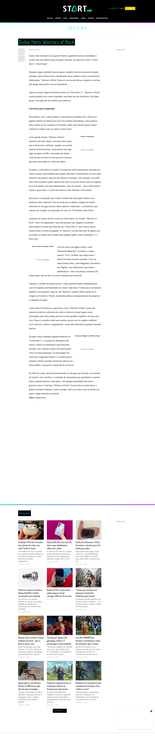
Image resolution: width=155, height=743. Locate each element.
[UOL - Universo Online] (89, 10)
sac (110, 8)
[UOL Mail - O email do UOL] (114, 8)
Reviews (45, 18)
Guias (62, 18)
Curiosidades (73, 18)
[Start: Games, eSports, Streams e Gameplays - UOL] (75, 9)
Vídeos (84, 18)
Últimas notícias (106, 18)
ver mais (60, 723)
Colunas (93, 18)
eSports (54, 18)
